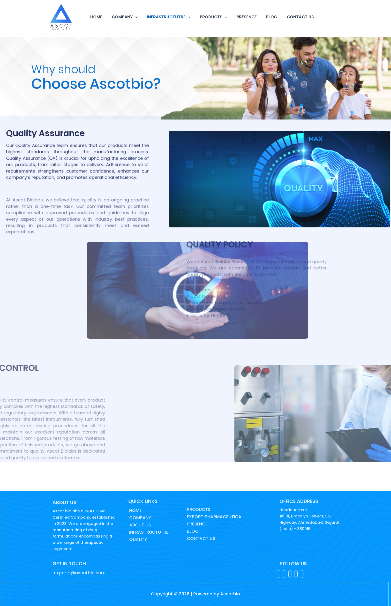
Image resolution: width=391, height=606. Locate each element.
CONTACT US (293, 17)
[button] (133, 17)
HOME (96, 17)
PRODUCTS (209, 17)
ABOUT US (139, 525)
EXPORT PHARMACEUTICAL (214, 517)
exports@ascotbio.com (79, 573)
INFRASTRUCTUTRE (166, 17)
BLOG (265, 17)
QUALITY (137, 539)
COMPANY (123, 17)
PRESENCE (242, 17)
